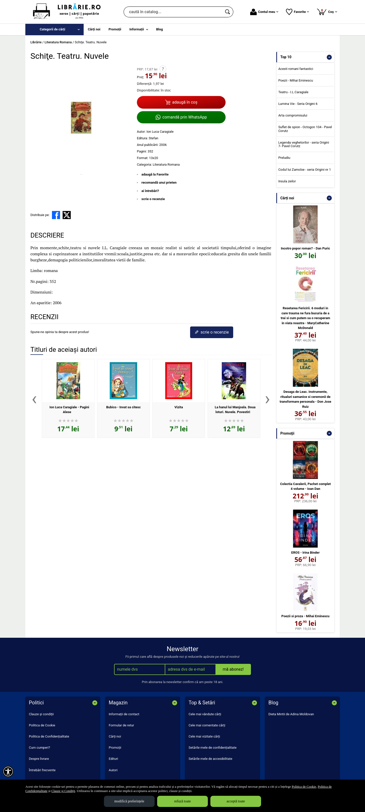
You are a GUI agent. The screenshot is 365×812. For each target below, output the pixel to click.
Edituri (113, 759)
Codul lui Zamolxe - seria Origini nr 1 (304, 169)
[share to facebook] (56, 215)
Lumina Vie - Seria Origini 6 (298, 104)
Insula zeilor (287, 181)
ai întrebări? (150, 191)
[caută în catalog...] (172, 11)
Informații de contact (124, 714)
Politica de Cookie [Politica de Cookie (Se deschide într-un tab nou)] (304, 786)
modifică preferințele (129, 801)
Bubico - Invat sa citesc (123, 407)
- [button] (329, 57)
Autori (113, 770)
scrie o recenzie (153, 199)
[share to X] (67, 215)
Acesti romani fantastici (295, 69)
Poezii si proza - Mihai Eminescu (305, 616)
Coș (327, 11)
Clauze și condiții (41, 714)
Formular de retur (121, 725)
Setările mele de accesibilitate (210, 759)
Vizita (178, 407)
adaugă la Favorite (155, 174)
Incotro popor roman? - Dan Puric (305, 248)
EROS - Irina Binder (305, 552)
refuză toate (182, 801)
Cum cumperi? (39, 747)
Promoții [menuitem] (114, 29)
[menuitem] (54, 29)
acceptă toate (236, 801)
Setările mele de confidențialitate (212, 747)
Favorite (297, 12)
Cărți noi (115, 736)
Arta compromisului (292, 115)
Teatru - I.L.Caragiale (293, 92)
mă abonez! (233, 669)
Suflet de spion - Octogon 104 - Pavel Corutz (305, 128)
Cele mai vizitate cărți (204, 736)
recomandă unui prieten (159, 182)
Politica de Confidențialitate (49, 736)
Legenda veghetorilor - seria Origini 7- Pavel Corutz (303, 144)
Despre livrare (39, 759)
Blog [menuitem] (159, 29)
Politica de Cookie (42, 725)
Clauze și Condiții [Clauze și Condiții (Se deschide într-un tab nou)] (63, 791)
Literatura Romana (166, 164)
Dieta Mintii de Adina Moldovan (291, 714)
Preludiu (284, 158)
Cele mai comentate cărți (207, 725)
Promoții (115, 747)
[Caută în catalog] (227, 11)
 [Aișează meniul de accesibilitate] (8, 771)
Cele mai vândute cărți (205, 714)
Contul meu (264, 12)
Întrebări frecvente (42, 770)
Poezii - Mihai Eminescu (295, 80)
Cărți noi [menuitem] (94, 29)
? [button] (163, 69)
